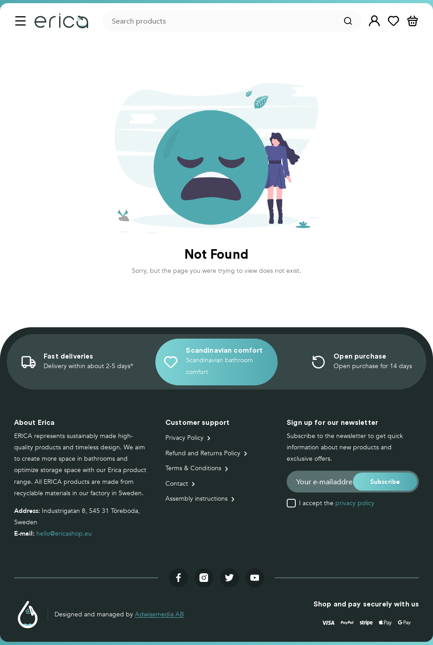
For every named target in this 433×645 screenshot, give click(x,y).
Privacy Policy (184, 438)
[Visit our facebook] (178, 577)
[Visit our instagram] (204, 577)
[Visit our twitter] (229, 577)
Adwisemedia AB (159, 614)
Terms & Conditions (193, 468)
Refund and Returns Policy (202, 453)
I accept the (336, 503)
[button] (374, 21)
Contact (176, 483)
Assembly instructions (196, 498)
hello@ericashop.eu (64, 533)
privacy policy (354, 503)
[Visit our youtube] (254, 577)
